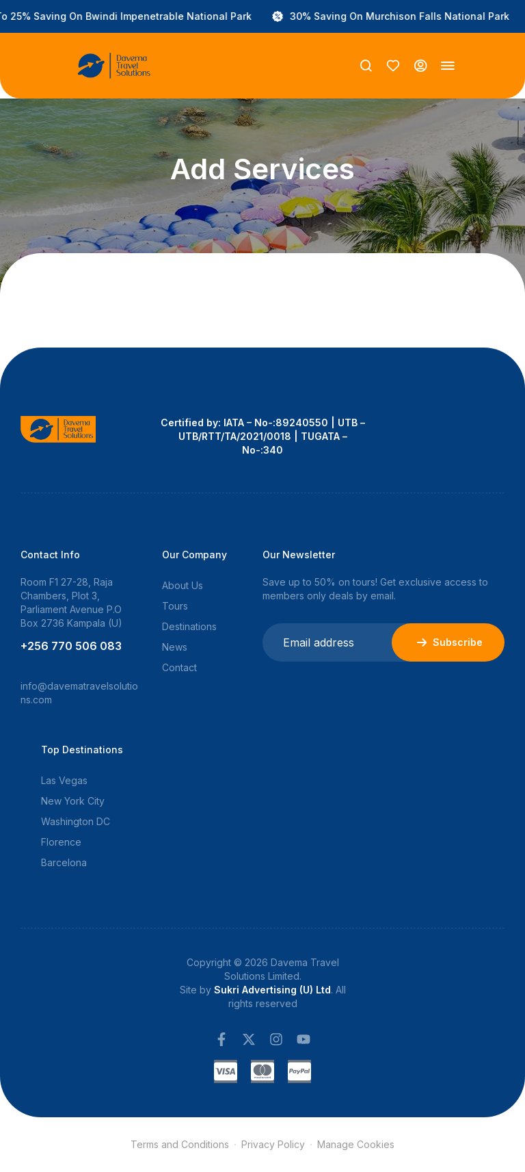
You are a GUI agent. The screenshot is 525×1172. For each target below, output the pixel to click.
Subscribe (448, 642)
